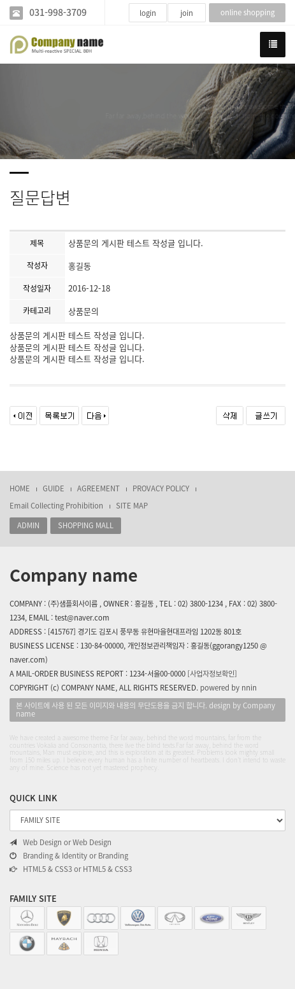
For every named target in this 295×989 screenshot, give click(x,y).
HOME (20, 488)
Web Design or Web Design (61, 843)
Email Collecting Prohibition (56, 505)
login (148, 13)
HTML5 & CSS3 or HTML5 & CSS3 (71, 869)
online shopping (247, 12)
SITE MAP (132, 505)
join (186, 13)
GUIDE (53, 488)
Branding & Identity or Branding (69, 856)
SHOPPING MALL (85, 525)
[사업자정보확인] (212, 673)
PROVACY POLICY (161, 488)
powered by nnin (228, 687)
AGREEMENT (98, 488)
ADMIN (28, 525)
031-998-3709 (58, 12)
